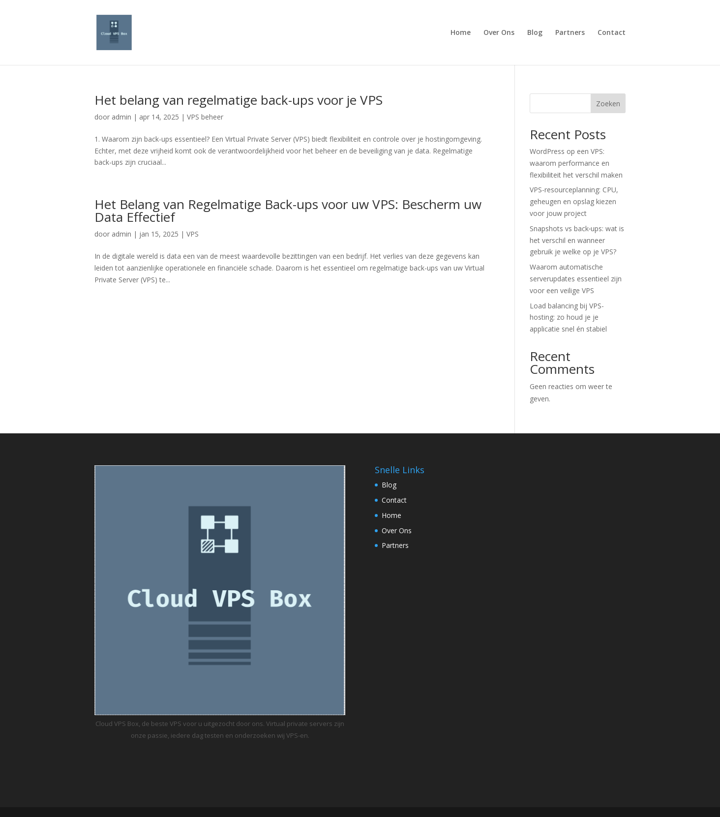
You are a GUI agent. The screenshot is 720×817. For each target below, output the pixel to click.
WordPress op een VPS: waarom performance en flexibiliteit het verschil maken (576, 163)
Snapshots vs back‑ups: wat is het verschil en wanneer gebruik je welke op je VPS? (577, 240)
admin (121, 116)
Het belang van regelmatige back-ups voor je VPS (238, 100)
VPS (192, 234)
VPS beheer (205, 116)
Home (460, 33)
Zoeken (608, 103)
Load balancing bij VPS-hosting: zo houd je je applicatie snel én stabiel (568, 317)
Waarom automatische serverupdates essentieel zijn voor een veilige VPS (576, 278)
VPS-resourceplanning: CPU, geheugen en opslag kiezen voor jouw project (574, 201)
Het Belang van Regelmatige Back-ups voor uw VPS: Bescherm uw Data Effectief (287, 210)
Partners (570, 33)
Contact (612, 33)
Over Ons (498, 33)
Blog (534, 33)
